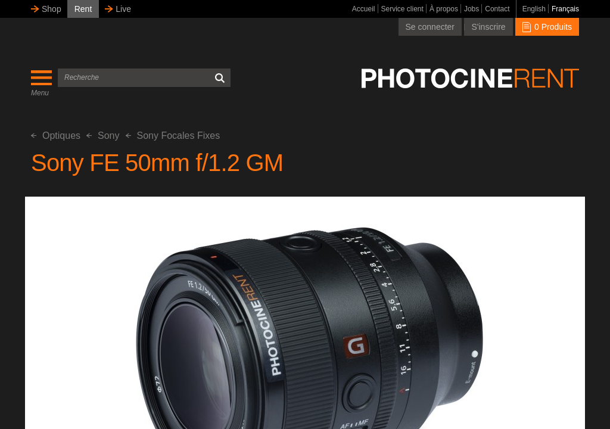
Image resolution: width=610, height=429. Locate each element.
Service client (402, 9)
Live (123, 9)
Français (565, 9)
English (534, 9)
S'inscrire (488, 27)
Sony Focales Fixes (173, 135)
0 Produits (547, 27)
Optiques (55, 135)
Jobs (471, 9)
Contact (497, 9)
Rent (83, 9)
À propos (444, 9)
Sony (102, 135)
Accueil (363, 9)
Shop (51, 9)
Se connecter (430, 27)
